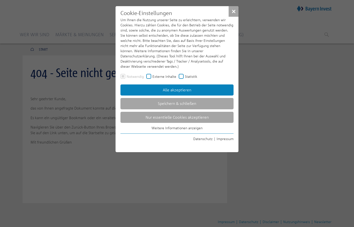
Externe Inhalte (164, 76)
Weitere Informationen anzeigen (177, 128)
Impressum (225, 139)
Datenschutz (203, 139)
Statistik (191, 76)
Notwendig (135, 76)
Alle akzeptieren (177, 89)
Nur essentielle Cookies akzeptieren (177, 117)
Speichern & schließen (177, 103)
